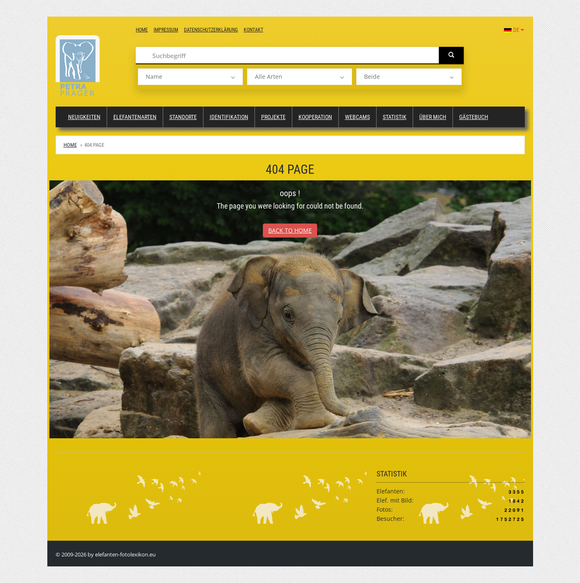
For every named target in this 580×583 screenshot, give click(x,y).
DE (514, 30)
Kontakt (253, 30)
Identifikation (229, 117)
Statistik (394, 117)
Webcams (357, 117)
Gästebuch (473, 117)
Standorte (183, 117)
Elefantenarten (135, 117)
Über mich (432, 117)
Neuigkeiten (84, 117)
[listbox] (190, 76)
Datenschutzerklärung (211, 30)
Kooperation (315, 117)
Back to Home (290, 230)
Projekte (273, 117)
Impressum (166, 30)
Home (142, 30)
